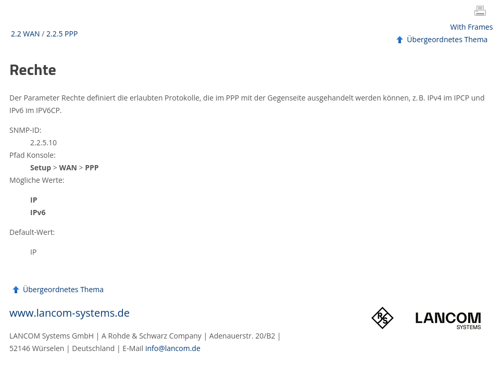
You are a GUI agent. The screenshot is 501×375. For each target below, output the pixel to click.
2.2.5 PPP (62, 34)
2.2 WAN (25, 34)
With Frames (471, 27)
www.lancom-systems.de (69, 313)
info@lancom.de (173, 348)
